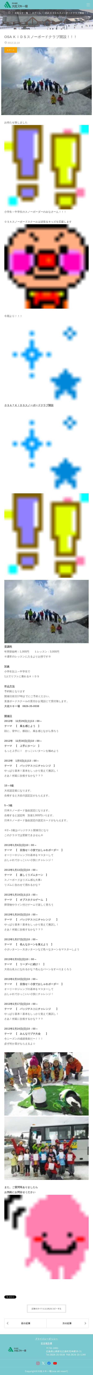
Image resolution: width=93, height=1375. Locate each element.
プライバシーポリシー (46, 1338)
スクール (11, 50)
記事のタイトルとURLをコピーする (46, 1308)
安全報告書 (46, 1343)
